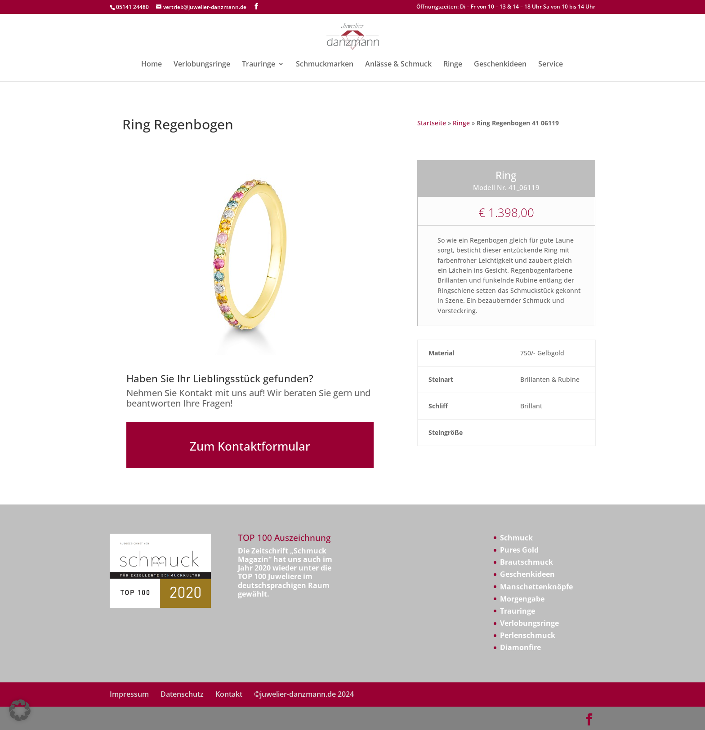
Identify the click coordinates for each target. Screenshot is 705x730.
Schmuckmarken (324, 65)
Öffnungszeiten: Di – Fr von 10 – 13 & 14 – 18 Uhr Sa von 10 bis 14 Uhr (505, 7)
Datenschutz (182, 694)
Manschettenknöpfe (536, 587)
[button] (20, 710)
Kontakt (228, 694)
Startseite (431, 123)
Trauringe (258, 65)
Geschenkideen (500, 65)
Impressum (129, 694)
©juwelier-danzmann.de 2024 (304, 694)
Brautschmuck (526, 562)
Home (151, 65)
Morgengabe (522, 599)
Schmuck (516, 538)
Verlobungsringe (202, 65)
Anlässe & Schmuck (398, 65)
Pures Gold (519, 550)
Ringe (452, 65)
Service (550, 65)
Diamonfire (520, 647)
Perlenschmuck (527, 635)
